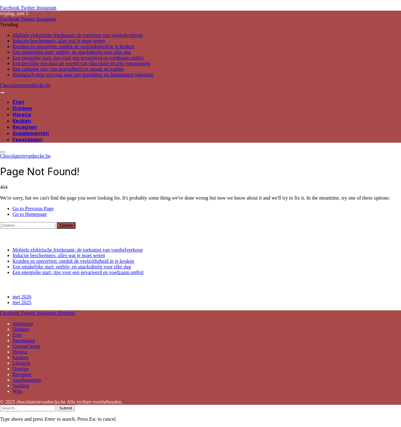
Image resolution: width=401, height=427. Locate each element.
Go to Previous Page (33, 208)
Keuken (22, 121)
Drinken (22, 108)
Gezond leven (26, 346)
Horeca (22, 114)
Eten (18, 102)
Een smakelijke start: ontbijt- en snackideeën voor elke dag (72, 52)
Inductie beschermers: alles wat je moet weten (59, 40)
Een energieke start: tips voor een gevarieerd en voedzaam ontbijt (78, 57)
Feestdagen (27, 139)
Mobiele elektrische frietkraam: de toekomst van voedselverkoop (78, 35)
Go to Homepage (30, 214)
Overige (21, 368)
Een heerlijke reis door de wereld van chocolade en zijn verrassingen (81, 63)
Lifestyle (21, 363)
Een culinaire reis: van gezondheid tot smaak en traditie (68, 69)
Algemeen (23, 323)
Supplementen (31, 133)
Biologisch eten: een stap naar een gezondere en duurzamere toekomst (83, 74)
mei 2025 (22, 302)
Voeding (21, 385)
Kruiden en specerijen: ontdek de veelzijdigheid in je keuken (73, 46)
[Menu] (2, 93)
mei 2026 (22, 296)
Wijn (17, 391)
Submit (65, 408)
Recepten (25, 127)
